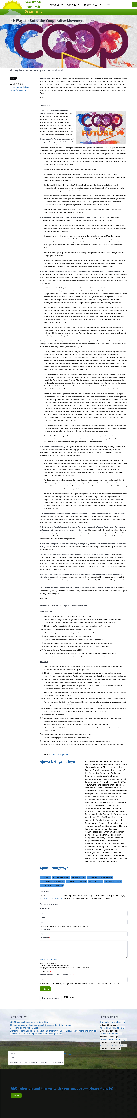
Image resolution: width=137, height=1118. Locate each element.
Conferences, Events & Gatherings (100, 877)
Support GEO (90, 5)
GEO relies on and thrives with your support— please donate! (62, 1089)
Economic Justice (95, 881)
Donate (16, 1095)
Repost (13, 78)
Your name (45, 908)
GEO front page (59, 754)
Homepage (45, 929)
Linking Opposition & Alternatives (52, 881)
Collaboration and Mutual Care (24, 1028)
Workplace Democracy (113, 881)
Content (71, 5)
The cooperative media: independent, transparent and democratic (40, 1025)
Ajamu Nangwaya (18, 90)
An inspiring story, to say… (112, 1028)
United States (45, 877)
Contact (13, 1054)
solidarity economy (78, 877)
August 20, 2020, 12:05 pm (51, 898)
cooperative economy (61, 877)
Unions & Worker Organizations (52, 885)
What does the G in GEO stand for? (56, 974)
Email (42, 917)
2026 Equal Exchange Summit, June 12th (29, 1022)
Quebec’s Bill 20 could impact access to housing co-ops (36, 1033)
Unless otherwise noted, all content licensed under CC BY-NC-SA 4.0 (36, 1062)
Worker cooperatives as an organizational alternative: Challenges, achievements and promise (53, 1031)
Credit (12, 1058)
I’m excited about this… (110, 1033)
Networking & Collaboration (76, 881)
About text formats (48, 959)
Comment (44, 937)
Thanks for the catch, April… (113, 1045)
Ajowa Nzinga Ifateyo (19, 87)
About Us (54, 5)
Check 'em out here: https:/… (113, 1039)
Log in (70, 1055)
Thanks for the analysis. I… (112, 1022)
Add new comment (50, 998)
